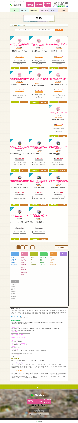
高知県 (33, 313)
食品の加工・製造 (14, 333)
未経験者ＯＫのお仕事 (61, 366)
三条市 (32, 260)
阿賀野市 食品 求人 (62, 373)
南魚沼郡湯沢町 (53, 264)
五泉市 (22, 274)
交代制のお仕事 (14, 323)
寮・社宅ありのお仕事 (39, 367)
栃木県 (40, 310)
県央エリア (34, 253)
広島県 (16, 313)
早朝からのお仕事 (20, 322)
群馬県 (43, 310)
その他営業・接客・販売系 (41, 350)
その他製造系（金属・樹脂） (28, 330)
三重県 (36, 312)
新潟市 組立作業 (14, 376)
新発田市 (13, 262)
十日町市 (51, 257)
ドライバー (13, 338)
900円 (12, 360)
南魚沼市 (51, 262)
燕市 (31, 262)
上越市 (61, 257)
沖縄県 (58, 313)
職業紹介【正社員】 (30, 317)
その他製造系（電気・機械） (35, 328)
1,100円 (27, 360)
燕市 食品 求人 (14, 374)
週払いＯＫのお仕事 (24, 364)
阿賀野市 (23, 271)
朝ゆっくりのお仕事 (29, 322)
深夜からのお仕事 (59, 322)
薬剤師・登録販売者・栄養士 (17, 353)
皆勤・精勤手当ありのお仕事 (34, 364)
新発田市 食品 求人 (45, 373)
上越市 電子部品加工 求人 (38, 374)
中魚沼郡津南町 (53, 259)
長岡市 (41, 260)
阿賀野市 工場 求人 (36, 376)
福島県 (33, 310)
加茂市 (32, 259)
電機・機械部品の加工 (25, 328)
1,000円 (16, 360)
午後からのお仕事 (37, 322)
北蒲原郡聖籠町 (14, 264)
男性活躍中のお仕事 (36, 366)
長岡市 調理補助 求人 (28, 374)
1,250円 (39, 360)
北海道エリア (14, 284)
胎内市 (12, 260)
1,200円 (35, 360)
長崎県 (40, 313)
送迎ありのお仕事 (31, 367)
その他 (12, 356)
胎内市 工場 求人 (34, 377)
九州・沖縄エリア (14, 300)
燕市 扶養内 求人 (22, 376)
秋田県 (26, 310)
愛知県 (33, 312)
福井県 (16, 312)
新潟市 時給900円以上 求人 (49, 374)
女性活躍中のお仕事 (44, 366)
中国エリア (13, 296)
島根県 (64, 312)
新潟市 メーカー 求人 (45, 376)
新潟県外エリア (15, 281)
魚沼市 (51, 260)
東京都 (53, 310)
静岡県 (29, 312)
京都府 (43, 312)
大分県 (47, 313)
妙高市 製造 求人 (29, 376)
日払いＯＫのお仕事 (15, 364)
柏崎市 (41, 265)
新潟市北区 (23, 257)
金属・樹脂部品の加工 (56, 328)
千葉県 (50, 310)
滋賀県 (40, 312)
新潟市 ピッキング (29, 373)
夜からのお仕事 (52, 322)
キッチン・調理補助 (31, 350)
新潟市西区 (23, 262)
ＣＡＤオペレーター (24, 344)
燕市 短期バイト (58, 374)
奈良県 (53, 312)
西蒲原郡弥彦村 (34, 264)
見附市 (41, 259)
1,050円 (23, 360)
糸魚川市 (61, 260)
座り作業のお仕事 (23, 367)
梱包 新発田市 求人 (27, 377)
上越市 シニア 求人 (61, 376)
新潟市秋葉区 (23, 265)
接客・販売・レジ (14, 350)
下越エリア (14, 253)
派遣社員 (13, 317)
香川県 (26, 313)
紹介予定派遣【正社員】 (20, 317)
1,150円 (31, 360)
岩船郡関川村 (14, 259)
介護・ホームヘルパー (27, 353)
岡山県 (12, 313)
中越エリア (43, 253)
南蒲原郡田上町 (34, 257)
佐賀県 (36, 313)
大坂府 (47, 312)
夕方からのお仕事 (44, 322)
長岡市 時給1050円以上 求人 (16, 377)
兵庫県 (50, 312)
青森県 (16, 310)
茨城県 (36, 310)
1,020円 (19, 360)
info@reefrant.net (39, 414)
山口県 (19, 313)
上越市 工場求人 (22, 373)
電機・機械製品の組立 (15, 328)
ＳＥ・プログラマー (15, 344)
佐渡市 (12, 265)
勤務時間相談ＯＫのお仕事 (56, 364)
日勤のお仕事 (14, 322)
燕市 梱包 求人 (21, 374)
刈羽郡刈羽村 (42, 264)
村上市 (12, 257)
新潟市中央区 (23, 260)
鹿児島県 (54, 313)
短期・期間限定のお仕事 (45, 364)
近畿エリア (13, 294)
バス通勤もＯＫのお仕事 (26, 366)
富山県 (64, 310)
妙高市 (61, 259)
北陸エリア (13, 288)
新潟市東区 (23, 259)
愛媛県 (29, 313)
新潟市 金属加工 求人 (54, 373)
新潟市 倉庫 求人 (37, 373)
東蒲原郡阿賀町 (24, 272)
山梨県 (19, 312)
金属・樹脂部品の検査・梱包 (17, 330)
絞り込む (60, 29)
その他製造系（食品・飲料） (24, 333)
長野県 (23, 312)
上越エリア (63, 253)
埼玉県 (47, 310)
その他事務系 (19, 341)
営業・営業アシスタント (16, 347)
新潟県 (61, 310)
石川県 (12, 312)
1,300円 (42, 360)
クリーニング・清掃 (23, 350)
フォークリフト (20, 338)
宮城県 (23, 310)
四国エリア (13, 298)
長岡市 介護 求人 (53, 376)
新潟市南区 (23, 267)
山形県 (29, 310)
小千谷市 (42, 262)
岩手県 (19, 310)
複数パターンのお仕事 (22, 323)
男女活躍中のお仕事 (53, 366)
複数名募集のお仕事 (15, 367)
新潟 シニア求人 (14, 373)
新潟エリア (24, 253)
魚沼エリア (53, 253)
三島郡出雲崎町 (43, 257)
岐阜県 (26, 312)
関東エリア (13, 291)
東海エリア (13, 293)
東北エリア (13, 286)
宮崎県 (50, 313)
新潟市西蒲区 (23, 269)
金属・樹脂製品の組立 (46, 328)
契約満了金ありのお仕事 (16, 366)
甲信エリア (13, 289)
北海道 (12, 310)
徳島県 (23, 313)
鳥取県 (61, 312)
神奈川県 (57, 310)
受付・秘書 (13, 341)
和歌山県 (57, 312)
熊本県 (43, 313)
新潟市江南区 (23, 264)
